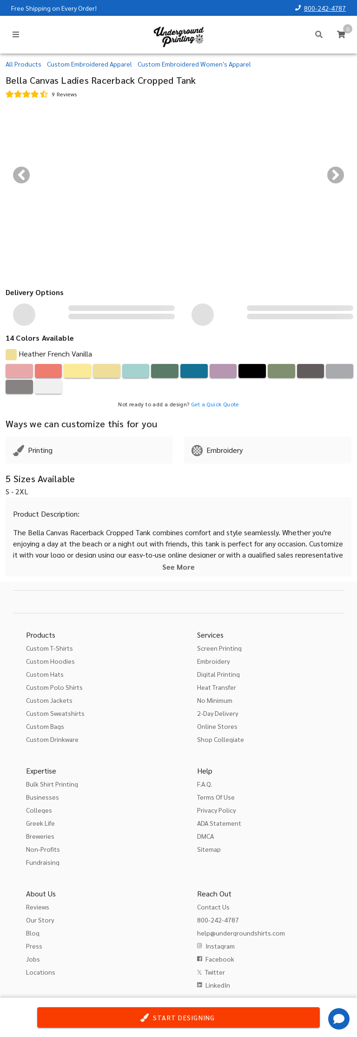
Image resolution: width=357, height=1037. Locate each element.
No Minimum (214, 700)
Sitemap (209, 849)
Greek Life (40, 823)
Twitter (215, 972)
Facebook (219, 959)
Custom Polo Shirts (54, 687)
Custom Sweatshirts (55, 713)
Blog (33, 933)
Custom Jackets (49, 700)
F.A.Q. (204, 784)
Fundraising (43, 862)
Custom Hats (45, 674)
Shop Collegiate (220, 739)
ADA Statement (219, 823)
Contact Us (213, 906)
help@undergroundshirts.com (241, 933)
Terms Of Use (216, 797)
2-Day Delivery (217, 713)
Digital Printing (218, 674)
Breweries (40, 836)
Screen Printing (219, 648)
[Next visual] (335, 175)
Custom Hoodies (50, 661)
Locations (40, 972)
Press (34, 946)
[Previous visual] (21, 175)
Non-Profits (43, 849)
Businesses (42, 797)
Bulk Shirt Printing (52, 784)
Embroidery (213, 661)
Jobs (33, 959)
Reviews (37, 906)
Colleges (39, 810)
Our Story (40, 920)
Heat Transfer (216, 687)
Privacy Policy (216, 810)
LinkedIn (217, 985)
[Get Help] (339, 1019)
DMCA (205, 836)
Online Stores (217, 726)
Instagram (220, 946)
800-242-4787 (325, 8)
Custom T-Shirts (49, 648)
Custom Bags (45, 726)
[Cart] (341, 34)
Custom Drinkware (52, 739)
